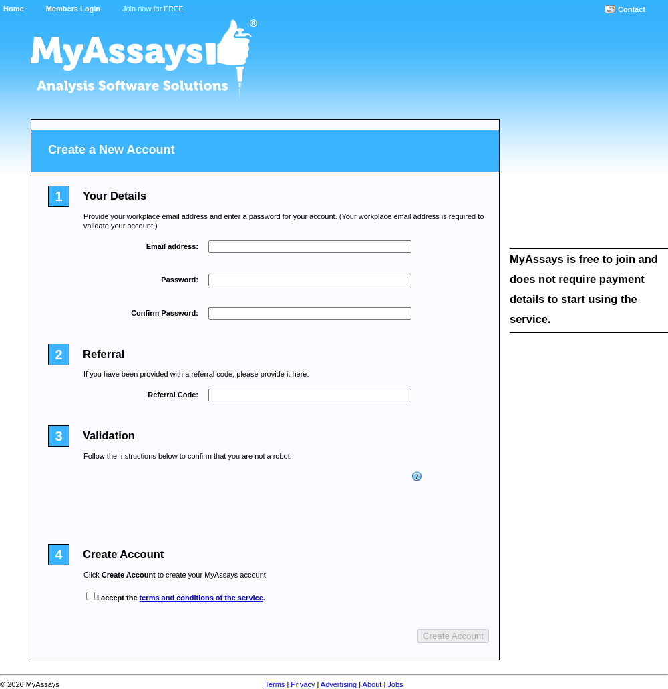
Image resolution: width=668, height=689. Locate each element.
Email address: (172, 246)
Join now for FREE (153, 9)
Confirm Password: (164, 313)
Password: (179, 280)
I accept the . (181, 598)
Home (13, 9)
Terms (275, 684)
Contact (631, 9)
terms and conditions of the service (201, 598)
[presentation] (309, 498)
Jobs (395, 684)
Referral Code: (173, 395)
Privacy (303, 684)
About (372, 684)
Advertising (339, 684)
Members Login (73, 9)
